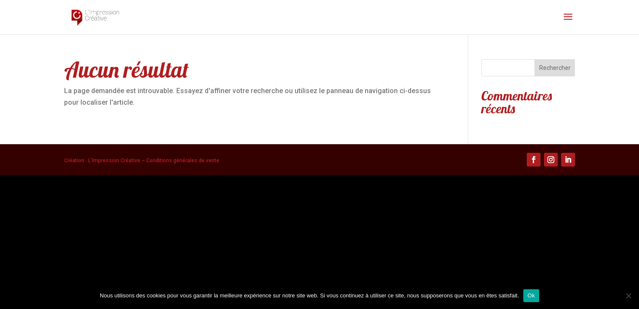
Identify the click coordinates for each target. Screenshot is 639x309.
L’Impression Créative (114, 161)
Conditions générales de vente (182, 161)
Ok (531, 295)
